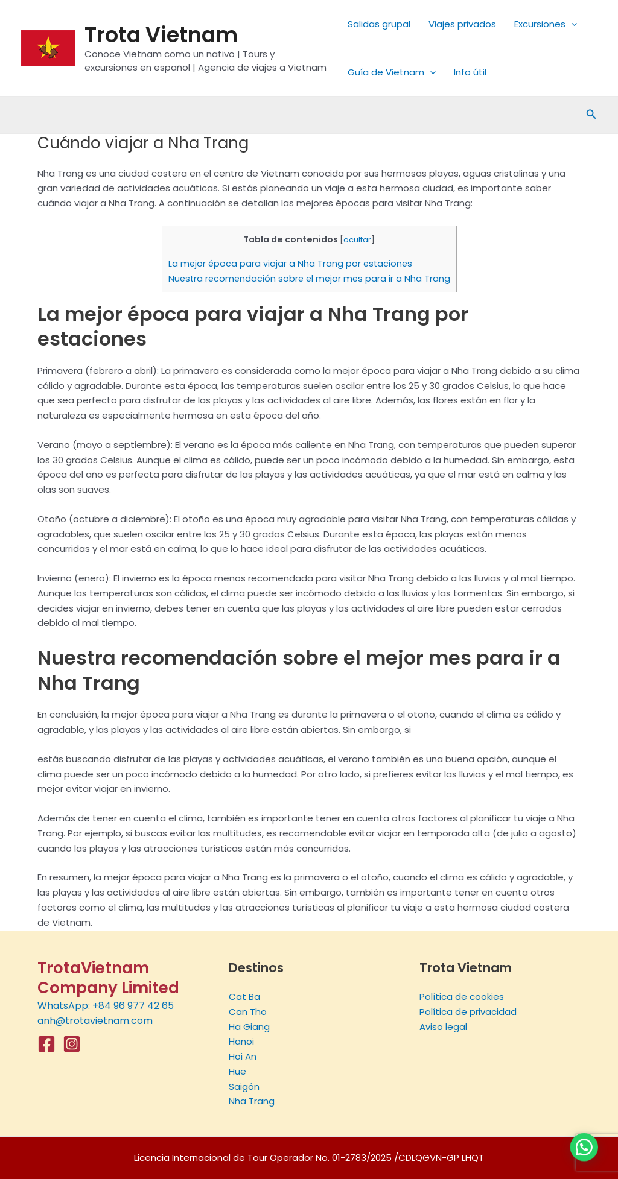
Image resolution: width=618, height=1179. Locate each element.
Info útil (470, 72)
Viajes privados (462, 23)
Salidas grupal (379, 23)
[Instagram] (72, 1044)
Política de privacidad (468, 1011)
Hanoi (241, 1041)
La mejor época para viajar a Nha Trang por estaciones (290, 264)
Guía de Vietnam (392, 72)
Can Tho (248, 1011)
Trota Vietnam (161, 34)
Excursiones (545, 24)
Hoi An (242, 1056)
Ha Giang (249, 1026)
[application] (571, 24)
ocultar (357, 240)
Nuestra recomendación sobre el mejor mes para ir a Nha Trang (309, 279)
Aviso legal (443, 1026)
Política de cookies (461, 996)
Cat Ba (244, 996)
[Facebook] (46, 1044)
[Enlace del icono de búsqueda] (591, 115)
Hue (237, 1071)
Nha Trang (252, 1101)
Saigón (244, 1086)
